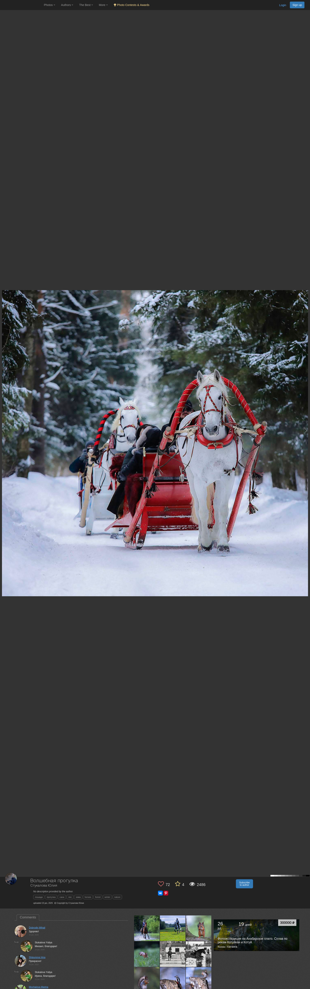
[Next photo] (306, 430)
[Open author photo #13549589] (199, 980)
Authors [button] (67, 5)
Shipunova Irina (37, 957)
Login (282, 5)
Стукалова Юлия (43, 885)
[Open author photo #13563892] (173, 980)
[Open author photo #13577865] (199, 954)
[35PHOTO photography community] (21, 5)
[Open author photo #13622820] (173, 928)
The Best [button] (86, 5)
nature (117, 897)
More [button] (103, 5)
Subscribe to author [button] (244, 883)
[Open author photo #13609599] (199, 928)
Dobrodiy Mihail (37, 927)
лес (70, 897)
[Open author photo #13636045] (147, 928)
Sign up (297, 5)
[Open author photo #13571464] (147, 980)
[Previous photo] (3, 430)
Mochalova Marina (38, 987)
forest (98, 897)
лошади (39, 897)
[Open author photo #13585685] (173, 954)
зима (78, 897)
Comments (28, 917)
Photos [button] (49, 5)
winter (107, 897)
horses (88, 897)
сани (62, 897)
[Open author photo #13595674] (147, 954)
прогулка (51, 897)
